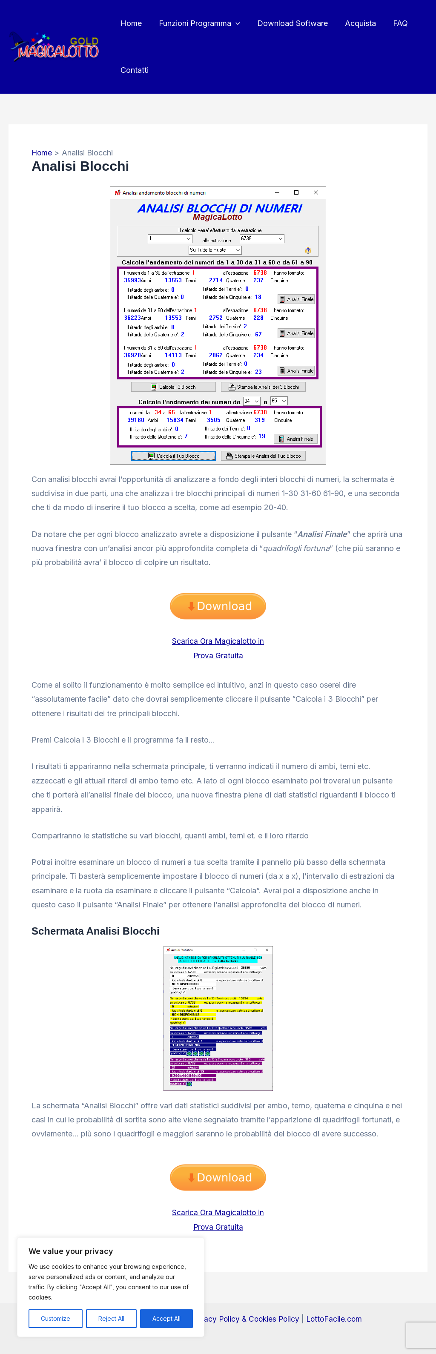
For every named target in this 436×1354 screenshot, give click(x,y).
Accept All (166, 1318)
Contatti (134, 70)
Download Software (288, 23)
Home (130, 23)
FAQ (392, 23)
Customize (55, 1318)
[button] (233, 23)
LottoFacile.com (335, 1318)
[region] (110, 1287)
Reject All (111, 1318)
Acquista (354, 23)
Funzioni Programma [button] (197, 23)
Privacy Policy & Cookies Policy (244, 1318)
